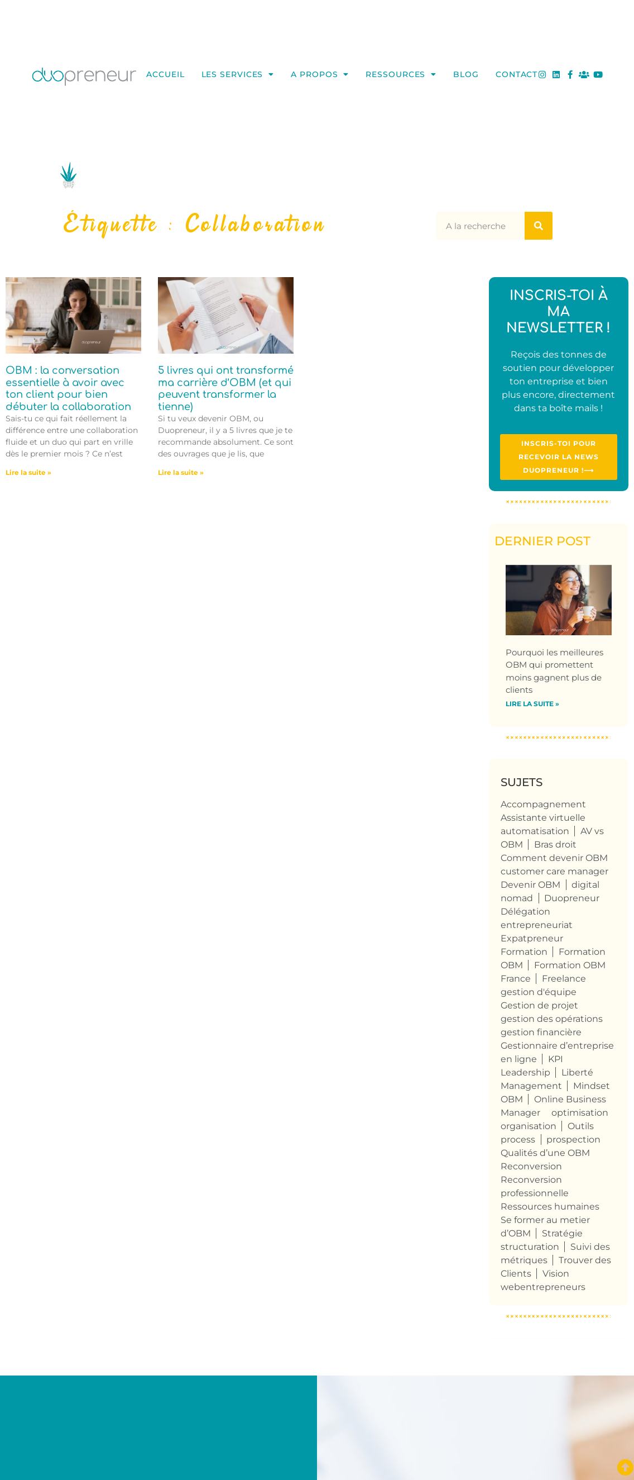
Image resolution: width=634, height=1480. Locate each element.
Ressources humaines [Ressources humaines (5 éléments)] (550, 1206)
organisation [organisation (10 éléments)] (528, 1126)
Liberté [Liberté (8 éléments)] (577, 1072)
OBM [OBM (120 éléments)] (512, 1099)
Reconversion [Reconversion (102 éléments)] (531, 1166)
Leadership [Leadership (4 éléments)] (525, 1072)
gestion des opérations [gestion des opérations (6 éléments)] (552, 1018)
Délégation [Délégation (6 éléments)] (525, 911)
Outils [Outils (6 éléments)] (581, 1126)
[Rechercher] (539, 226)
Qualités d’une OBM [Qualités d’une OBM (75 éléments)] (545, 1153)
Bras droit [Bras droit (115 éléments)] (555, 844)
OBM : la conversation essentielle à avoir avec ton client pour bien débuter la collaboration (68, 388)
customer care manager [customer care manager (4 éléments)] (554, 871)
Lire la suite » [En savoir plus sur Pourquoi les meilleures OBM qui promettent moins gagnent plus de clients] (532, 703)
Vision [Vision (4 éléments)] (555, 1273)
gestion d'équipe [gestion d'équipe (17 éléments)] (539, 992)
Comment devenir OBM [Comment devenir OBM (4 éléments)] (554, 858)
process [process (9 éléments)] (518, 1139)
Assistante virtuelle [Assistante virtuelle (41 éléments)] (543, 817)
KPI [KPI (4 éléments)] (555, 1059)
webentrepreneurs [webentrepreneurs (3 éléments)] (543, 1287)
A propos (320, 74)
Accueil (165, 74)
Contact (516, 74)
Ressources (401, 74)
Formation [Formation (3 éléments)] (524, 951)
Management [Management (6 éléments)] (531, 1086)
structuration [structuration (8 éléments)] (530, 1246)
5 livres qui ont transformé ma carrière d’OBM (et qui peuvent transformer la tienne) (226, 388)
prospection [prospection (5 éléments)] (573, 1139)
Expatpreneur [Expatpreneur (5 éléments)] (532, 938)
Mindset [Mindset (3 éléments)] (591, 1086)
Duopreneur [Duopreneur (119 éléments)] (571, 898)
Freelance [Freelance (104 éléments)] (564, 978)
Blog (466, 74)
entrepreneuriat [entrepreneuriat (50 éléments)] (537, 925)
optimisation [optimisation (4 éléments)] (579, 1112)
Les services (238, 74)
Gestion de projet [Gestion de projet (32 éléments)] (539, 1005)
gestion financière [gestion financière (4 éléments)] (541, 1032)
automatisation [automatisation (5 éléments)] (535, 831)
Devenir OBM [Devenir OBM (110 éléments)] (530, 884)
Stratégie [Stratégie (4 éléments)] (562, 1233)
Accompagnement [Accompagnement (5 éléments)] (543, 804)
